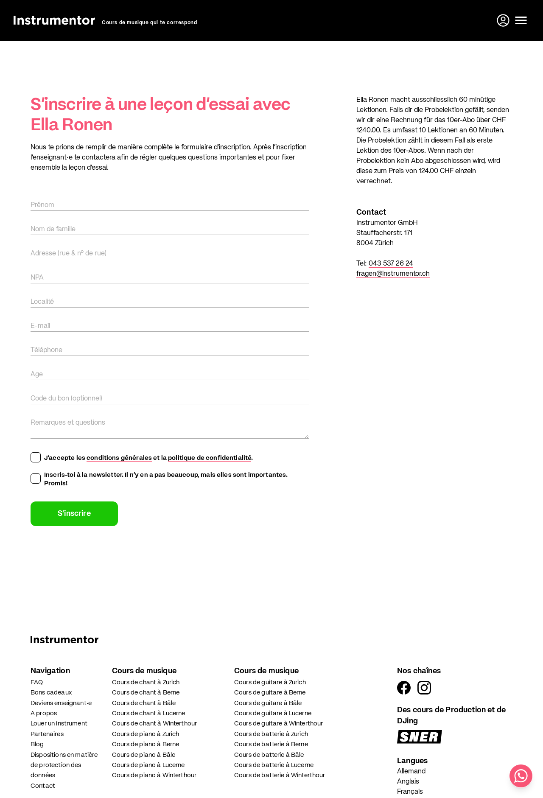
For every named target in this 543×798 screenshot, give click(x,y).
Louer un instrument (59, 723)
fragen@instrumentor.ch (393, 274)
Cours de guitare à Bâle (268, 703)
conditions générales (119, 458)
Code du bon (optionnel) (66, 398)
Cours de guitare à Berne (270, 692)
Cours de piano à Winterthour (154, 775)
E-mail (40, 326)
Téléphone (46, 350)
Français (410, 792)
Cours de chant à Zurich (145, 682)
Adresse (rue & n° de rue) (68, 253)
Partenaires (47, 734)
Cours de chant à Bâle (144, 703)
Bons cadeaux (51, 692)
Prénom (42, 205)
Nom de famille (53, 229)
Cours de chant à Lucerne (148, 713)
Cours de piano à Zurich (145, 734)
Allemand (411, 771)
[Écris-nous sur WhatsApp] (521, 776)
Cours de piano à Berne (145, 744)
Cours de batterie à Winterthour (279, 775)
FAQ (37, 682)
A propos (44, 713)
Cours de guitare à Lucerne (272, 713)
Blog (37, 744)
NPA (37, 277)
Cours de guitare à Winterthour (278, 723)
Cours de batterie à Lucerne (273, 765)
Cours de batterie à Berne (271, 744)
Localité (42, 302)
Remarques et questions (68, 423)
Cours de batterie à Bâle (269, 755)
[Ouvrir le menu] (520, 20)
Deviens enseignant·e (61, 703)
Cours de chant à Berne (145, 692)
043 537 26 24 (391, 263)
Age (37, 374)
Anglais (408, 781)
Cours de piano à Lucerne (148, 765)
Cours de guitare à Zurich (270, 682)
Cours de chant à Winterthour (154, 723)
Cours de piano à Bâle (143, 755)
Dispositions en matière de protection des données (64, 765)
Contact (43, 786)
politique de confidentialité (209, 458)
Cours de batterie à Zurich (271, 734)
